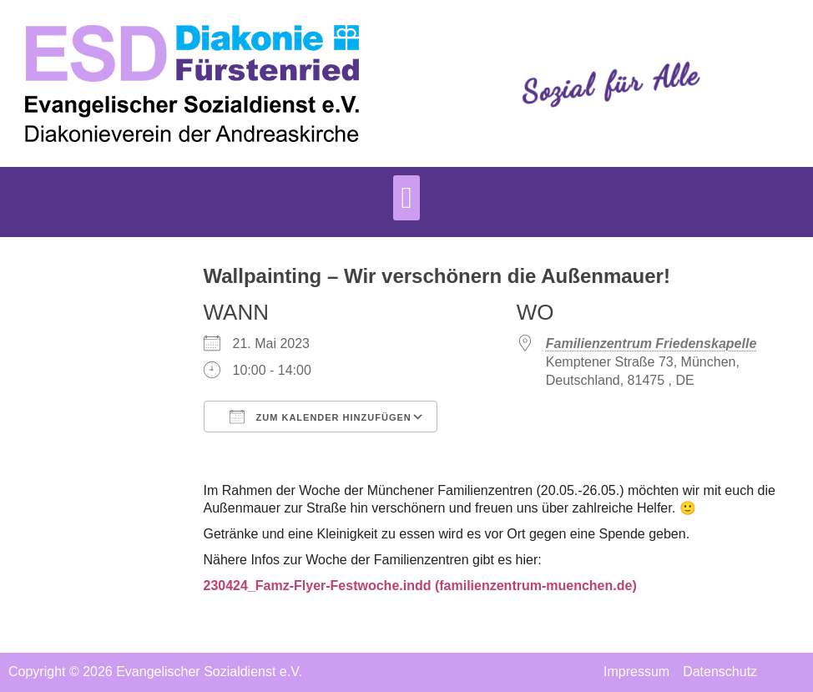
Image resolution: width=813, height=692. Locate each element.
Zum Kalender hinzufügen (321, 416)
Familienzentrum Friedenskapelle (651, 343)
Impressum (636, 671)
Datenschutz (720, 671)
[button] (406, 197)
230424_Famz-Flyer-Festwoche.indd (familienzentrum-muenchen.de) (420, 585)
